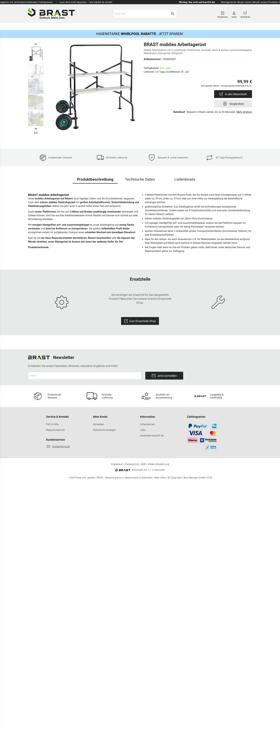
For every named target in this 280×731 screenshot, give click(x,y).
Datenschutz (132, 464)
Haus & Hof (148, 26)
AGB (143, 464)
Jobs (142, 429)
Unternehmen (147, 424)
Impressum (117, 464)
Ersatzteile (166, 26)
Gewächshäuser (102, 26)
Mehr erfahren (244, 111)
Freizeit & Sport (126, 26)
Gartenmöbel (80, 26)
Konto (234, 13)
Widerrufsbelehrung (158, 464)
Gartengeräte (59, 26)
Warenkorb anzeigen (104, 429)
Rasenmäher (38, 26)
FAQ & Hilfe (52, 424)
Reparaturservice (55, 429)
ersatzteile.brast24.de (152, 435)
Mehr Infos (160, 477)
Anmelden (98, 424)
